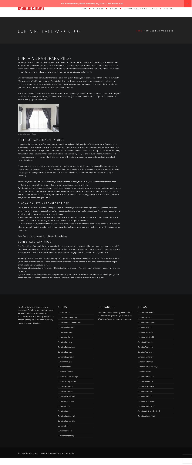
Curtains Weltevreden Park (149, 418)
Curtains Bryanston (66, 364)
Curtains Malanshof (146, 320)
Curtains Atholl (64, 320)
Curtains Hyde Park (66, 408)
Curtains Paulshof (145, 364)
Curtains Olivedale (145, 349)
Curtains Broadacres (66, 354)
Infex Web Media (67, 460)
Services (98, 9)
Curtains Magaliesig (66, 443)
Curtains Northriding (146, 339)
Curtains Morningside (147, 329)
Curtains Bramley (65, 349)
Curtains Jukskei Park (66, 423)
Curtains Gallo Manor (67, 403)
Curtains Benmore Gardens (69, 329)
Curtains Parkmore (145, 354)
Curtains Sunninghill (146, 413)
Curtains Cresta (64, 374)
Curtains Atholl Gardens (68, 325)
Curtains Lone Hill (65, 438)
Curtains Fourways (65, 398)
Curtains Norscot (145, 334)
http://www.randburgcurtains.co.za (117, 326)
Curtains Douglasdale (67, 389)
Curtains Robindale (146, 384)
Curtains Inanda (64, 418)
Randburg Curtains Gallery (141, 9)
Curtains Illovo (64, 413)
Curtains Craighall (65, 369)
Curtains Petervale (145, 369)
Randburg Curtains (26, 266)
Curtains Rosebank (146, 389)
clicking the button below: (56, 243)
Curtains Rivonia (144, 379)
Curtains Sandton (145, 403)
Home (83, 9)
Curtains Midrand (145, 325)
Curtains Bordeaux (65, 339)
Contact (169, 9)
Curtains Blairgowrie (66, 334)
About (113, 9)
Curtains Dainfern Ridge (68, 384)
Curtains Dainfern (65, 379)
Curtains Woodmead (146, 423)
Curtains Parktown (145, 359)
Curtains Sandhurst (146, 394)
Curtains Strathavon (146, 408)
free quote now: (43, 205)
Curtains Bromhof (65, 359)
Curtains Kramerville (66, 428)
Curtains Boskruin (65, 344)
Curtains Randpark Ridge (148, 374)
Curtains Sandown (145, 398)
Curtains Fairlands (65, 394)
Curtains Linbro (64, 433)
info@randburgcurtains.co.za (119, 323)
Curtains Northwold (146, 344)
